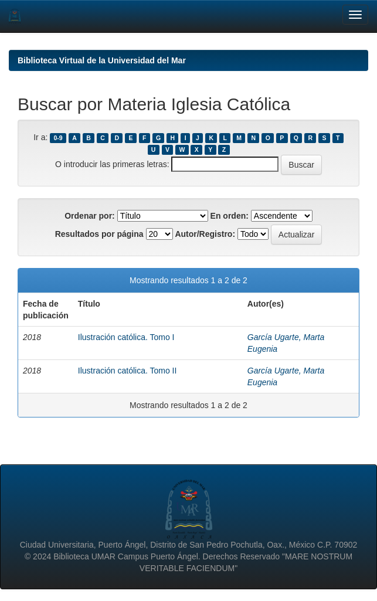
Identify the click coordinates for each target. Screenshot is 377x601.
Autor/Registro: (205, 234)
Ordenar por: (89, 215)
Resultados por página (99, 234)
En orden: (229, 215)
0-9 (58, 137)
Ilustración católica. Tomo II (127, 370)
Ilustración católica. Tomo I (126, 337)
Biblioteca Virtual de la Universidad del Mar (102, 60)
